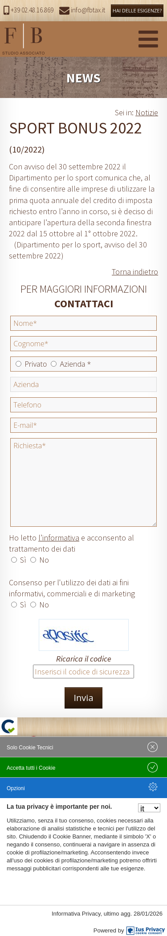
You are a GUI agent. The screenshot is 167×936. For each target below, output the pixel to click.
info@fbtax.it (82, 10)
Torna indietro (135, 271)
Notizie (146, 112)
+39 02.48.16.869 (28, 10)
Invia (83, 698)
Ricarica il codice (83, 659)
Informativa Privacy (76, 913)
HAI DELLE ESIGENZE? (137, 10)
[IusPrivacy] (146, 930)
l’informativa (58, 538)
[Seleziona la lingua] (149, 807)
